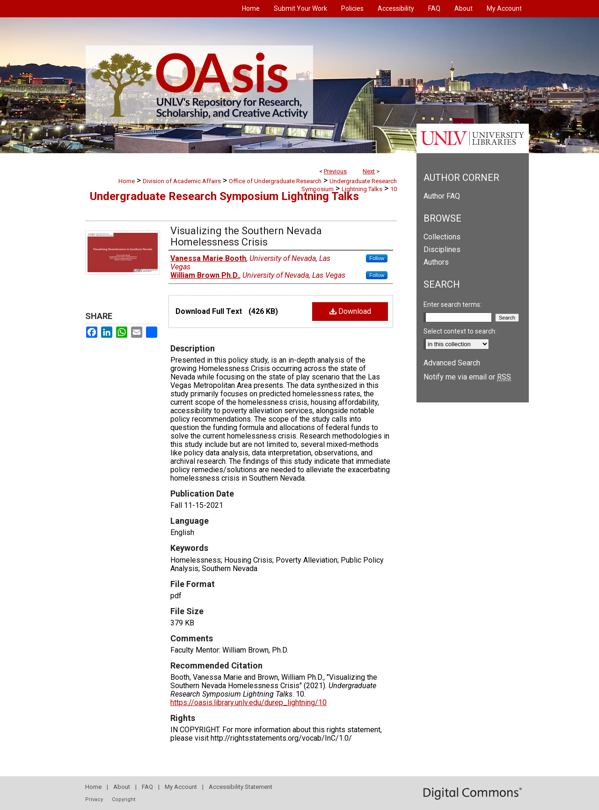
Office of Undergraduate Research (275, 181)
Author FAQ (442, 196)
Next (369, 171)
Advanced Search (452, 362)
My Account (181, 786)
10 (393, 189)
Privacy (94, 799)
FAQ (147, 786)
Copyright (123, 799)
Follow (376, 258)
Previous (335, 171)
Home (126, 181)
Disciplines (442, 249)
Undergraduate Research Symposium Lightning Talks (224, 196)
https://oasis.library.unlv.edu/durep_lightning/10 (248, 702)
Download (350, 311)
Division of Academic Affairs (182, 181)
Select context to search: (460, 331)
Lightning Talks (362, 189)
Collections (442, 236)
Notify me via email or (467, 376)
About (121, 786)
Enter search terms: (453, 304)
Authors (436, 262)
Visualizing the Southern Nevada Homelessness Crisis (246, 236)
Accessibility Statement (240, 786)
